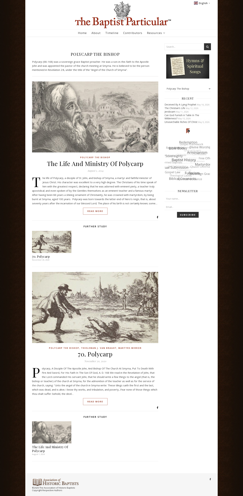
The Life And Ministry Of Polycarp (95, 163)
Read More (95, 211)
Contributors (132, 33)
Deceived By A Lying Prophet (180, 104)
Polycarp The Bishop (95, 157)
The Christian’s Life (175, 108)
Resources (154, 33)
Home (82, 33)
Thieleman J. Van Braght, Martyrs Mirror (111, 348)
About (96, 33)
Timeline (111, 33)
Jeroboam (170, 111)
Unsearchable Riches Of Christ (181, 122)
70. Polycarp (41, 257)
